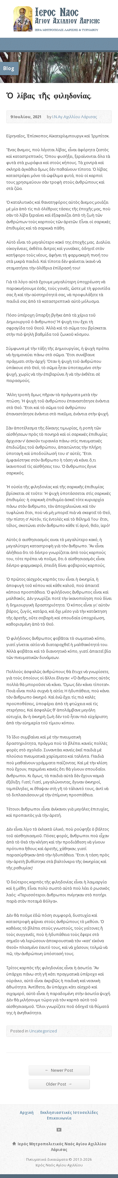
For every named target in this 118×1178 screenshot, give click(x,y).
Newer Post (59, 1070)
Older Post (59, 1084)
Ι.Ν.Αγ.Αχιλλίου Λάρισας (74, 116)
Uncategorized (43, 1031)
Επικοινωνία (59, 1118)
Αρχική (27, 1112)
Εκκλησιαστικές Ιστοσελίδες (69, 1112)
